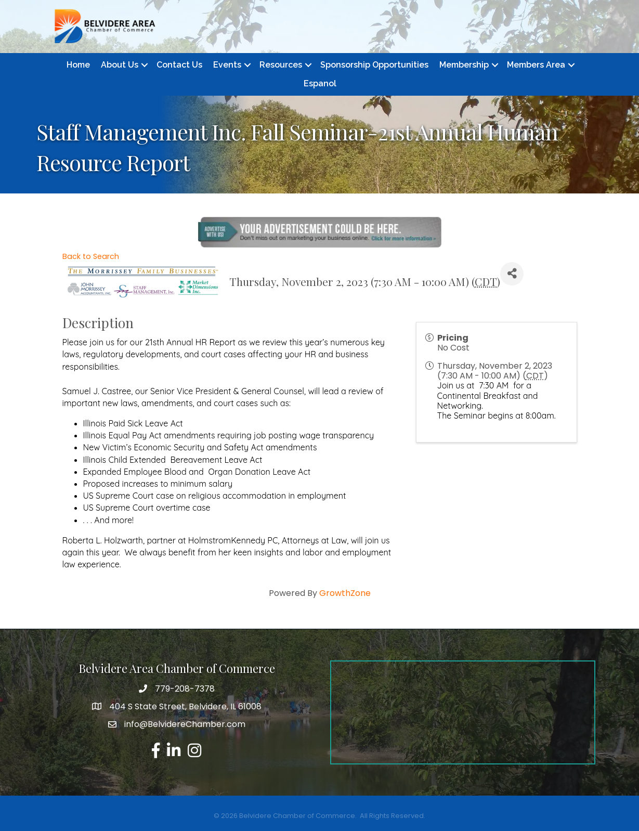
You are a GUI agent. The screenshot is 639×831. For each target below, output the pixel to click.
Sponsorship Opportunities (374, 65)
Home (78, 65)
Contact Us (179, 65)
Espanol (320, 83)
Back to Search (90, 256)
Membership (464, 65)
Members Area (536, 65)
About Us (119, 65)
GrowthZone (345, 593)
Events (227, 65)
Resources (280, 65)
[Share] (512, 273)
